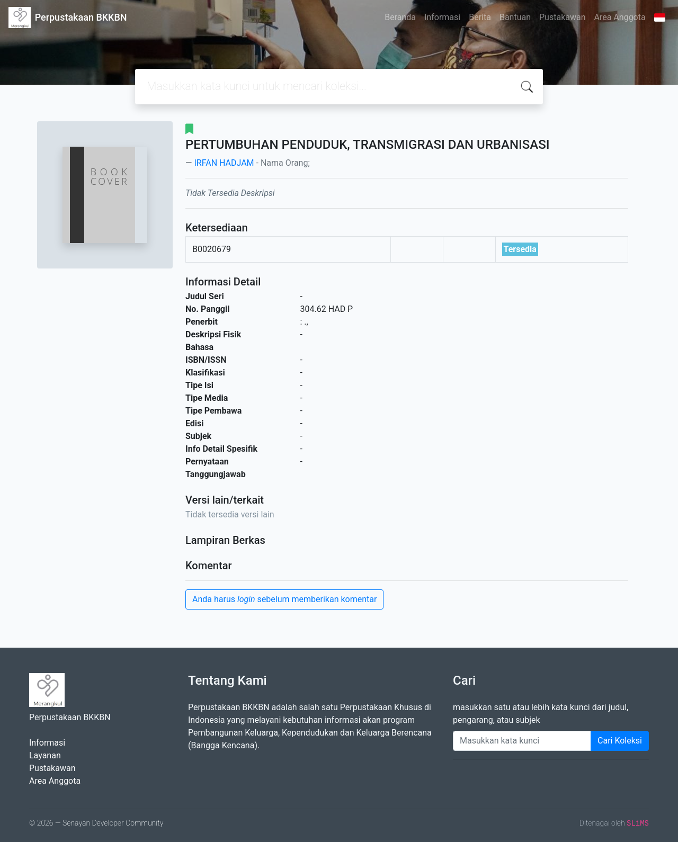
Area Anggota (620, 17)
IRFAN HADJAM (224, 163)
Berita (480, 17)
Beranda (400, 17)
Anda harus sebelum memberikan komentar (284, 599)
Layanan (45, 755)
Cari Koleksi (619, 741)
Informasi (442, 17)
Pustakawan (562, 17)
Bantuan (515, 17)
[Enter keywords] (522, 741)
